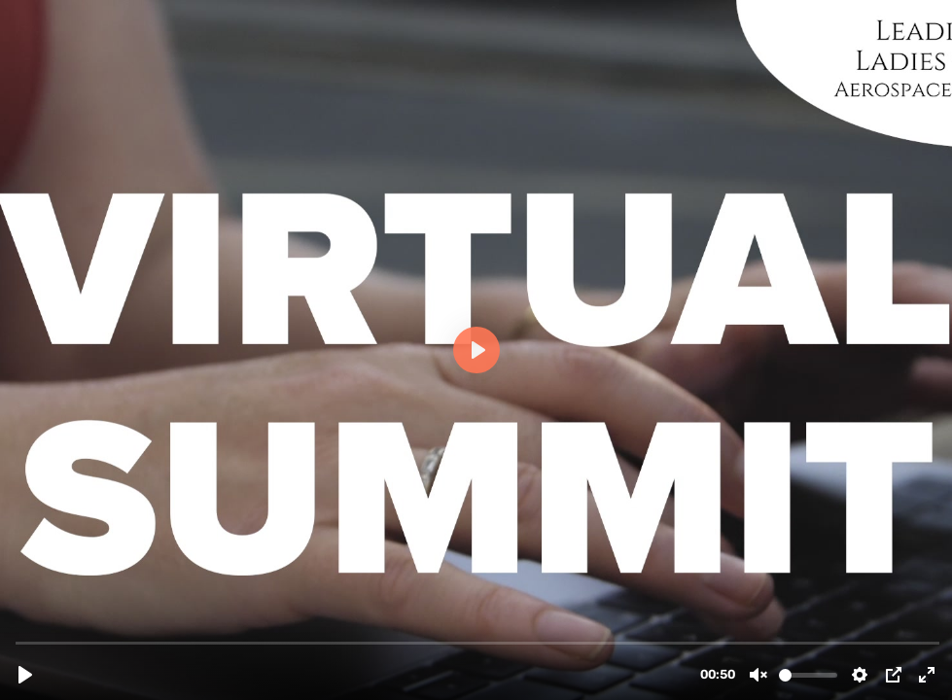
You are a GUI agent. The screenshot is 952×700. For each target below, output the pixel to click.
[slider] (478, 642)
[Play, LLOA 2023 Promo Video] (25, 674)
